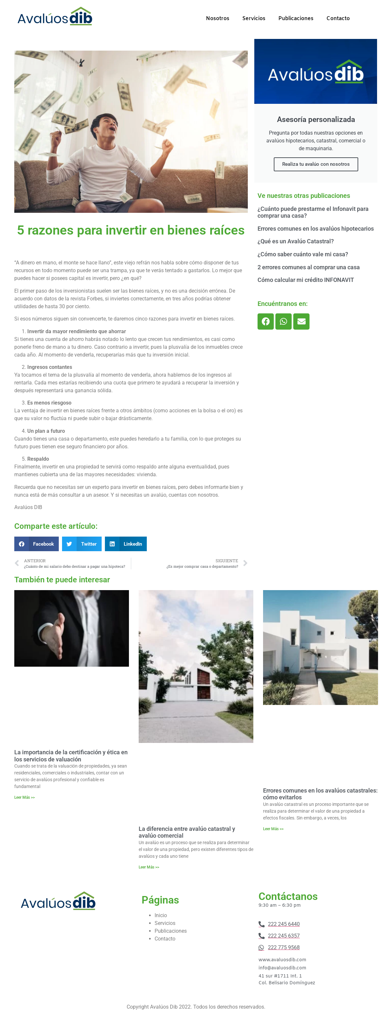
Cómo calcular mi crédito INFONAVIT (306, 279)
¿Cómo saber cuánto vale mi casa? (303, 254)
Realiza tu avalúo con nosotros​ (316, 164)
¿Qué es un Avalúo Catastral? (296, 241)
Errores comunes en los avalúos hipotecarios (316, 228)
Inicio (161, 915)
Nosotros (217, 18)
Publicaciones (295, 18)
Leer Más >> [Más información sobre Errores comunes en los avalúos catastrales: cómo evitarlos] (273, 829)
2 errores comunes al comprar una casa (309, 267)
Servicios (253, 18)
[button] (36, 544)
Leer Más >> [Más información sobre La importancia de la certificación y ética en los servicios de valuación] (24, 797)
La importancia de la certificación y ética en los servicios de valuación (71, 756)
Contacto (338, 18)
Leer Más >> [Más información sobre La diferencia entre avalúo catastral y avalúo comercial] (149, 867)
